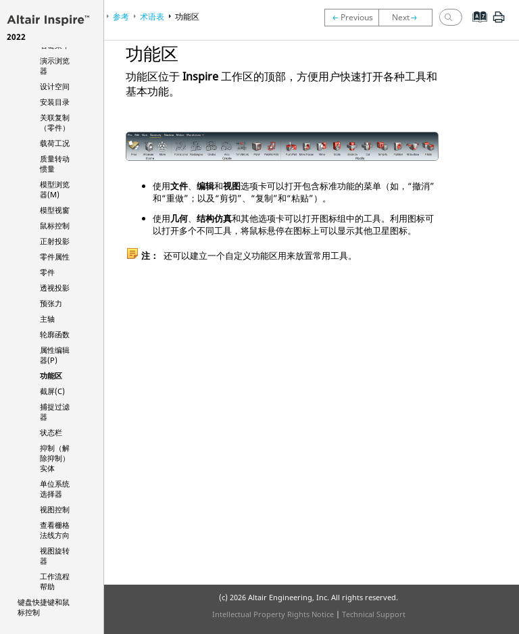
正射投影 (55, 241)
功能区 (51, 375)
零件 (47, 272)
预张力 (51, 303)
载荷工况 (55, 143)
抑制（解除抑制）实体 (55, 458)
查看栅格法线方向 (55, 530)
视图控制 (55, 509)
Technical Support (373, 614)
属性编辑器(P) (55, 355)
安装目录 (55, 102)
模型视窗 (55, 210)
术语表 (152, 16)
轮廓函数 (55, 334)
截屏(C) (52, 391)
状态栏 (51, 432)
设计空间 (55, 86)
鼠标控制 (55, 225)
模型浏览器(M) (55, 189)
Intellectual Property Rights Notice (273, 614)
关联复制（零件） (55, 122)
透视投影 (55, 288)
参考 (121, 16)
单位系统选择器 (55, 489)
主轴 (47, 319)
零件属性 (55, 256)
